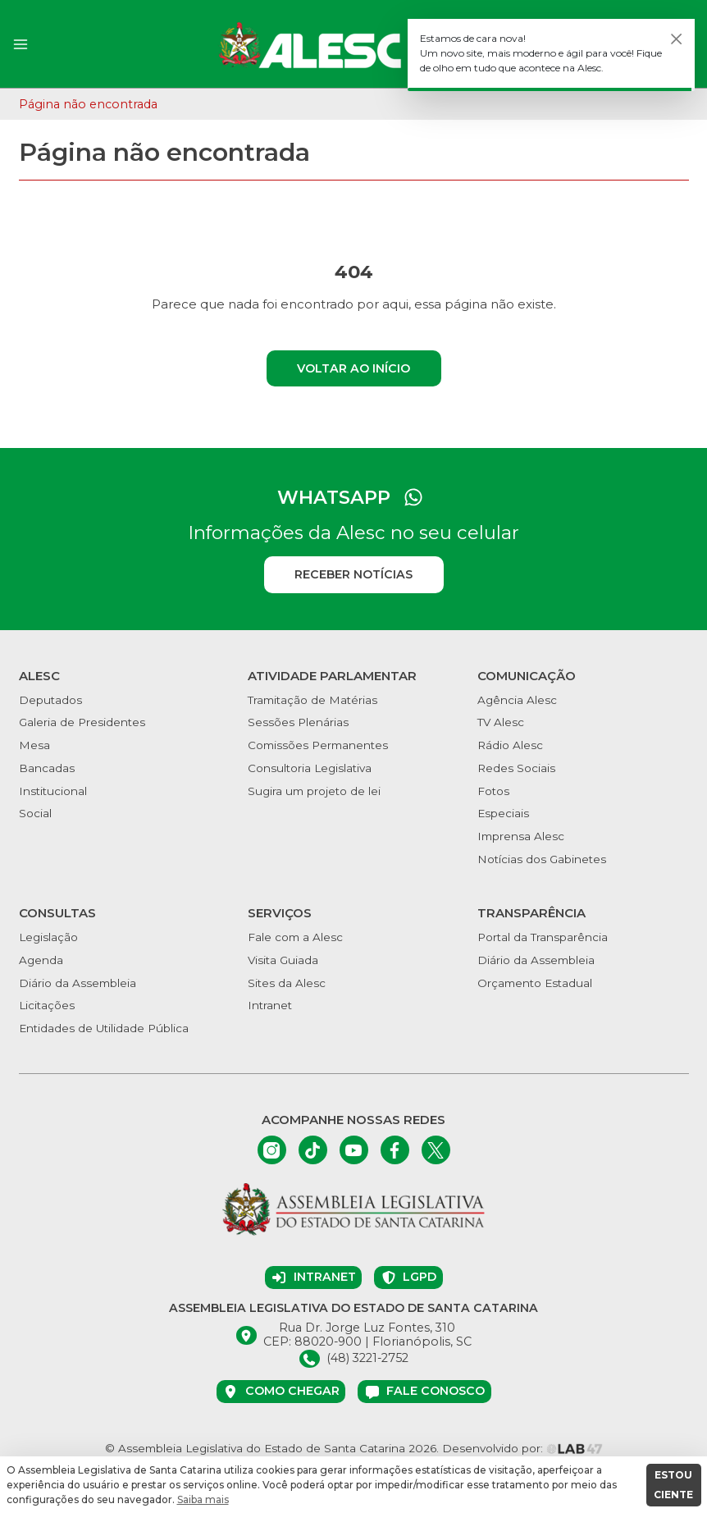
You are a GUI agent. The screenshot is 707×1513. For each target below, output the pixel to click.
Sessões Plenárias (298, 722)
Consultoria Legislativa (310, 768)
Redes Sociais (516, 768)
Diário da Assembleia (77, 983)
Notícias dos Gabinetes (541, 859)
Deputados (50, 699)
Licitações (47, 1005)
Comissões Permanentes (318, 745)
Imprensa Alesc (520, 836)
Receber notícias (353, 574)
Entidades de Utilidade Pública (104, 1028)
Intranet (270, 1005)
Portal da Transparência (542, 937)
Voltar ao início (353, 368)
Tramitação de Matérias (312, 699)
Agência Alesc (517, 699)
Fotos (493, 791)
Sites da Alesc (287, 983)
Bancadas (47, 768)
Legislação (48, 937)
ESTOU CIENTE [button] (673, 1485)
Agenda (41, 960)
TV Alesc (500, 722)
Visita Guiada (283, 960)
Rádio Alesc (510, 745)
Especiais (503, 813)
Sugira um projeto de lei (314, 791)
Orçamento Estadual (534, 983)
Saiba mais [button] (203, 1499)
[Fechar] (676, 39)
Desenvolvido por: (522, 1448)
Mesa (34, 745)
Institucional (53, 791)
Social (35, 813)
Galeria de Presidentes (82, 722)
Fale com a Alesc (295, 937)
